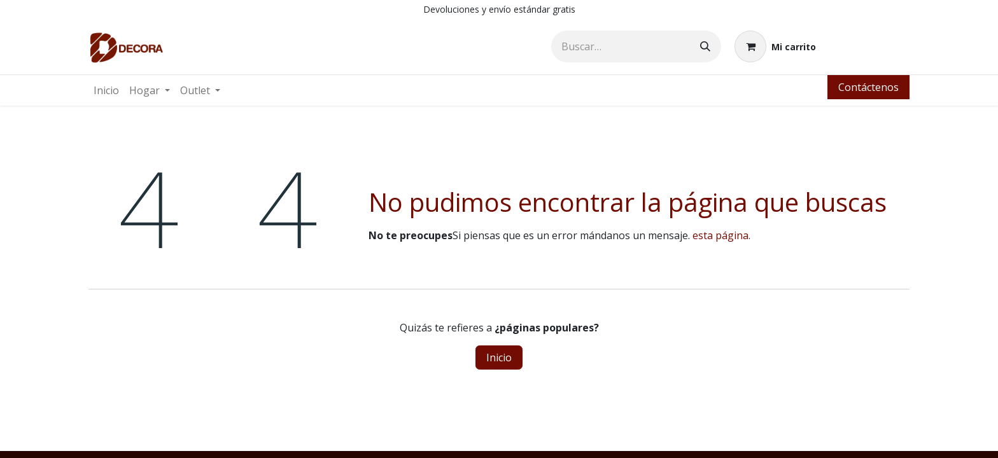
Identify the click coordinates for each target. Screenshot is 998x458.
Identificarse (869, 46)
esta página (720, 235)
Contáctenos (868, 87)
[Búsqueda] (705, 46)
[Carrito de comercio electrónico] (775, 46)
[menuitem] (106, 90)
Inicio (499, 357)
